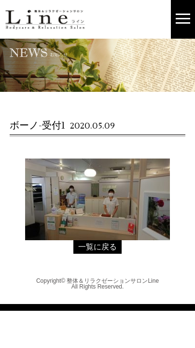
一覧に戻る (97, 247)
